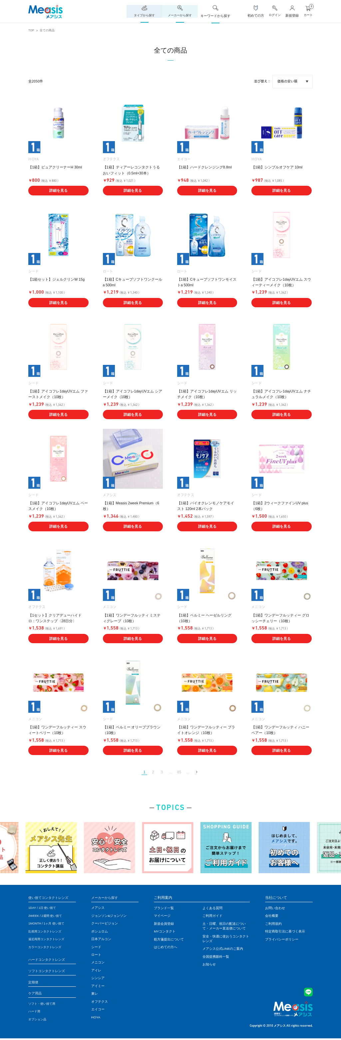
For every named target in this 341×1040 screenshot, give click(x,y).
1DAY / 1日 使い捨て (43, 908)
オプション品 (38, 1021)
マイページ (162, 916)
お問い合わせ (275, 908)
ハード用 (35, 1013)
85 (179, 772)
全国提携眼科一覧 (215, 957)
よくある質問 (212, 908)
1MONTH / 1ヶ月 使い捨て (48, 924)
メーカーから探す (106, 898)
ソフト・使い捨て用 (43, 1005)
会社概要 (271, 916)
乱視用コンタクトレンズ (46, 932)
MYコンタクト (164, 932)
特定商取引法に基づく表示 (285, 932)
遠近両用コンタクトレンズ (48, 940)
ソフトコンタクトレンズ (48, 972)
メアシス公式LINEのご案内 (222, 949)
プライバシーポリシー (281, 940)
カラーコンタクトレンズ (46, 947)
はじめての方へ (165, 947)
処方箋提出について (169, 940)
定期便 (33, 983)
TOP (31, 30)
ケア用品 (35, 995)
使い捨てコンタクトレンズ (50, 898)
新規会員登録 (164, 924)
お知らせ (209, 965)
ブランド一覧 (164, 908)
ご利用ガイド (212, 916)
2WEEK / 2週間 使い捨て (46, 916)
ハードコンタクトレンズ (48, 960)
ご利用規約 (273, 924)
